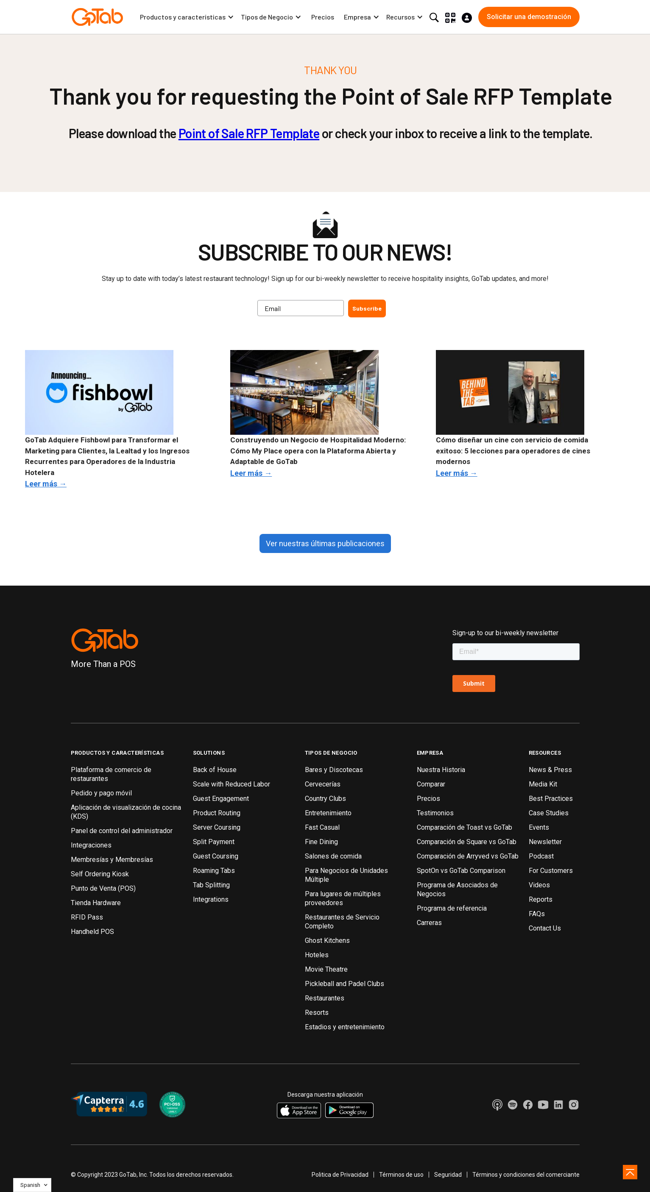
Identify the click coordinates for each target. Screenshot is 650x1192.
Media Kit (543, 784)
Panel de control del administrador (122, 831)
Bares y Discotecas (334, 770)
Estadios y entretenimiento (345, 1027)
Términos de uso (401, 1174)
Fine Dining (321, 842)
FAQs (537, 914)
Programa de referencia (452, 908)
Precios (322, 17)
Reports (540, 899)
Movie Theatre (326, 969)
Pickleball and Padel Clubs (344, 984)
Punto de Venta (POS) (103, 888)
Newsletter (545, 842)
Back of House (215, 770)
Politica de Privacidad (340, 1174)
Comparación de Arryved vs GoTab (468, 856)
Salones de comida (333, 856)
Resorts (317, 1013)
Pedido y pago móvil (101, 793)
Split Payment (213, 842)
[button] (187, 17)
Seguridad (448, 1174)
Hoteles (317, 955)
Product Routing (216, 813)
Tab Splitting (211, 885)
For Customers (551, 871)
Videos (539, 885)
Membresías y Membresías (112, 860)
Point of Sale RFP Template (249, 133)
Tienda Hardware (96, 903)
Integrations (211, 899)
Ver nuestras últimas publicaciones (325, 543)
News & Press (550, 770)
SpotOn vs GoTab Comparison (461, 871)
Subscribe (367, 308)
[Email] (300, 308)
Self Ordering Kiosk (100, 874)
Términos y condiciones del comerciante (526, 1174)
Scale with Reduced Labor (231, 784)
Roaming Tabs (214, 871)
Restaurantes (324, 998)
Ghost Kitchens (327, 940)
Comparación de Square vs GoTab (466, 842)
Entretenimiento (328, 813)
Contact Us (545, 928)
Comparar (431, 784)
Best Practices (551, 799)
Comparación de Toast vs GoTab (464, 827)
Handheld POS (92, 932)
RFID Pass (87, 917)
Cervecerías (322, 784)
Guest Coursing (215, 856)
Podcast (541, 856)
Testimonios (435, 813)
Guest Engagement (221, 799)
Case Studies (549, 813)
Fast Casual (322, 827)
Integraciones (91, 845)
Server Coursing (216, 827)
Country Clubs (325, 799)
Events (539, 827)
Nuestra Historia (441, 770)
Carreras (429, 923)
